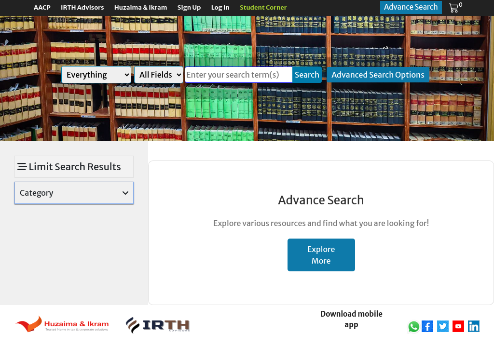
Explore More (321, 255)
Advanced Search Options (378, 75)
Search (307, 75)
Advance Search (411, 7)
